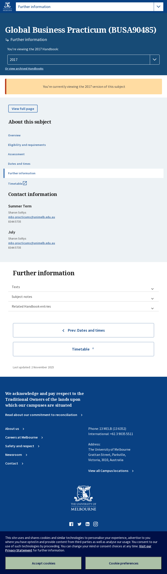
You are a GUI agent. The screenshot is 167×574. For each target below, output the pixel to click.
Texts (16, 287)
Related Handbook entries (31, 306)
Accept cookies (43, 563)
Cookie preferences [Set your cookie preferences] (123, 563)
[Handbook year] (83, 59)
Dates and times (19, 164)
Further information (21, 173)
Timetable (22, 185)
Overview (14, 135)
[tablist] (89, 6)
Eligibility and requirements (27, 145)
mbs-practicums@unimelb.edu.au (31, 217)
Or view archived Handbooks (24, 68)
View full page (23, 108)
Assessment (16, 154)
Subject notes (22, 296)
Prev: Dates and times (86, 330)
